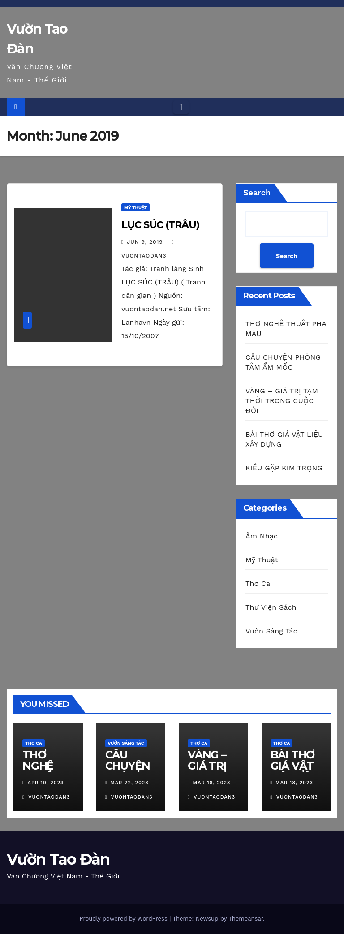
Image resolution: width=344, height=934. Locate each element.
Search (257, 192)
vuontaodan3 (46, 797)
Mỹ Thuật (135, 207)
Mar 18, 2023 (212, 783)
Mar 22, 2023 (129, 783)
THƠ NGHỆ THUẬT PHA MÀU (47, 771)
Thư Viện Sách (271, 607)
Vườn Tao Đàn (58, 859)
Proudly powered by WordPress (124, 918)
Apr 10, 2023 (46, 783)
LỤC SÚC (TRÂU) (160, 225)
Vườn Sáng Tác (271, 631)
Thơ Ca (258, 583)
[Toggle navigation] (180, 107)
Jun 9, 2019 (145, 242)
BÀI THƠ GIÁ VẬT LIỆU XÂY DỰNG (294, 771)
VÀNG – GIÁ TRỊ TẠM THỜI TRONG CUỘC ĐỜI (281, 401)
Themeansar (245, 918)
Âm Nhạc (261, 536)
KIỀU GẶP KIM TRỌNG (283, 468)
